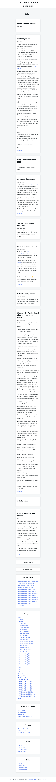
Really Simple (33, 779)
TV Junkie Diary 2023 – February (28, 593)
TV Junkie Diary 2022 (25, 688)
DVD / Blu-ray (22, 623)
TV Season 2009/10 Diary (26, 692)
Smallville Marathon (25, 650)
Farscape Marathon (25, 637)
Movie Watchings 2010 (26, 644)
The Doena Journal (28, 2)
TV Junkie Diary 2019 (25, 682)
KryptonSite (21, 710)
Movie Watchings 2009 (26, 641)
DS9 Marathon (24, 635)
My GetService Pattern (26, 179)
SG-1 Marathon (24, 648)
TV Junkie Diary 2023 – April (26, 589)
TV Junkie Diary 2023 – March (27, 591)
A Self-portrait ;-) (23, 501)
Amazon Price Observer (25, 729)
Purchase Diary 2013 (25, 658)
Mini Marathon (24, 639)
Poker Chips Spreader (26, 294)
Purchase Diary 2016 (25, 664)
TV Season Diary (23, 678)
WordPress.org (22, 751)
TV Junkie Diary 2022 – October (27, 601)
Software (22, 182)
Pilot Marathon (24, 646)
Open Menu (29, 6)
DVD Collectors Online (24, 733)
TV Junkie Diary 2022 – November (28, 599)
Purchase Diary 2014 (25, 660)
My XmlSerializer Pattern (27, 246)
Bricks (21, 668)
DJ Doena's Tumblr (23, 731)
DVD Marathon (23, 625)
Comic (21, 619)
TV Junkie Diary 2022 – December (28, 597)
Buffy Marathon (24, 633)
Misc (21, 26)
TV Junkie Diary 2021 (25, 686)
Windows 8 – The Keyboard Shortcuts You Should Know (28, 315)
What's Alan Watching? (25, 716)
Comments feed (23, 749)
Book (19, 617)
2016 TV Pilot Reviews (25, 680)
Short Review (22, 674)
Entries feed (21, 747)
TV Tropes (21, 714)
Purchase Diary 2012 (25, 656)
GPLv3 (44, 779)
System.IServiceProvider (32, 184)
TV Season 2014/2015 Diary (27, 696)
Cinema (20, 621)
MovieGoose (22, 712)
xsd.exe (19, 262)
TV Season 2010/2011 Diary (27, 694)
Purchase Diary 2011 (25, 654)
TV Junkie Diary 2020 (25, 684)
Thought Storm (22, 676)
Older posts (27, 562)
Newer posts (29, 569)
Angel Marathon (24, 627)
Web (21, 41)
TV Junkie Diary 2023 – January (27, 595)
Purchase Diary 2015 (25, 662)
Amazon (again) (23, 39)
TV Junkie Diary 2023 (25, 690)
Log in (20, 745)
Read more (19, 150)
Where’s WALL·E (26, 23)
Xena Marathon (24, 652)
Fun (18, 26)
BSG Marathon (24, 631)
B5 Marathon (23, 629)
